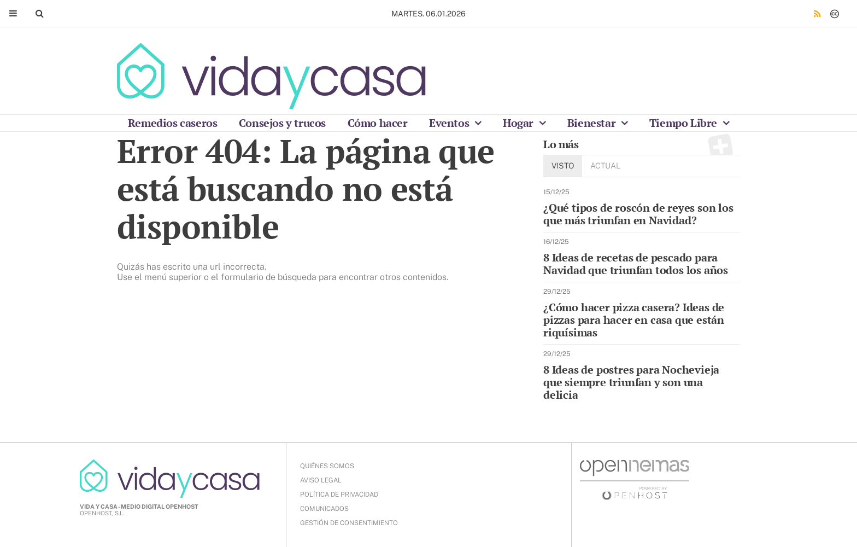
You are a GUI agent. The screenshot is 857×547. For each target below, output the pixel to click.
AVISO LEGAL (321, 480)
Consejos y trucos (282, 122)
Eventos (450, 122)
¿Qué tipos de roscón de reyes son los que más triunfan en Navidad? (638, 214)
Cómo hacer (378, 122)
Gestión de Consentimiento (349, 523)
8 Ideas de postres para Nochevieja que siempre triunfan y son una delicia (631, 382)
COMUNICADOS (324, 509)
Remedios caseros (173, 122)
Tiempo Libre (684, 122)
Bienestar (592, 122)
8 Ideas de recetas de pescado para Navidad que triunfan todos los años (635, 263)
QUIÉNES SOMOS (327, 466)
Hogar (519, 122)
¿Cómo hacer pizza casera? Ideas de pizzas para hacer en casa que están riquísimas (633, 320)
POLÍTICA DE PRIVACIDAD (339, 494)
